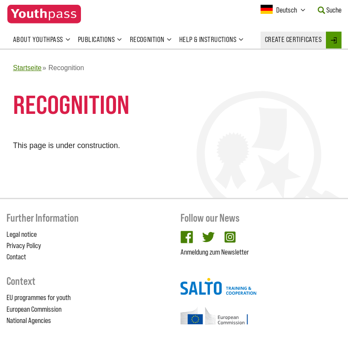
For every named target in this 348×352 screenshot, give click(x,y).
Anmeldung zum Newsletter (214, 252)
